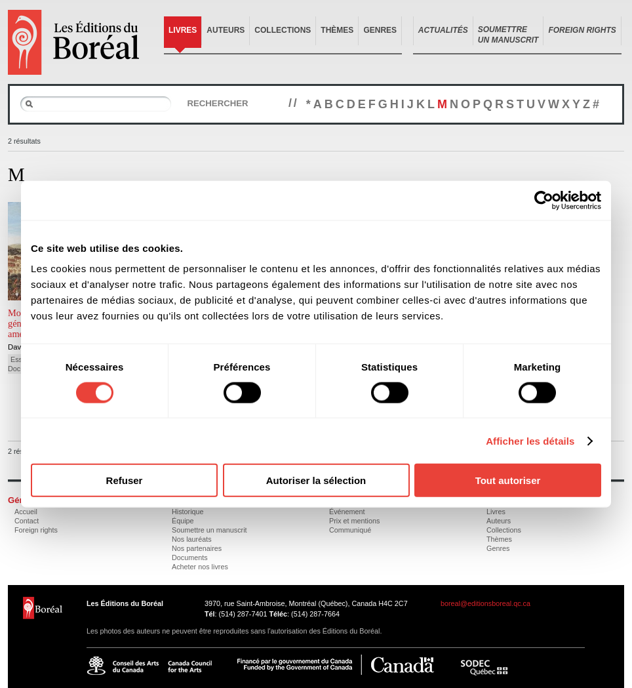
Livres (182, 30)
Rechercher (217, 103)
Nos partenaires (197, 548)
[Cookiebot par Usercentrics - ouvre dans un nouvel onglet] (543, 200)
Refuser (124, 480)
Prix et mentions (354, 521)
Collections (282, 30)
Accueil (25, 512)
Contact (26, 521)
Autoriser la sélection (316, 480)
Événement (347, 512)
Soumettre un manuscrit (209, 530)
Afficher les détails (530, 440)
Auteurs (226, 30)
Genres (380, 30)
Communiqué (350, 530)
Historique (188, 512)
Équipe (183, 521)
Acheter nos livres (200, 567)
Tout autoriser (508, 480)
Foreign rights (36, 530)
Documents (190, 557)
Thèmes (337, 30)
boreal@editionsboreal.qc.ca (485, 603)
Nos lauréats (192, 539)
